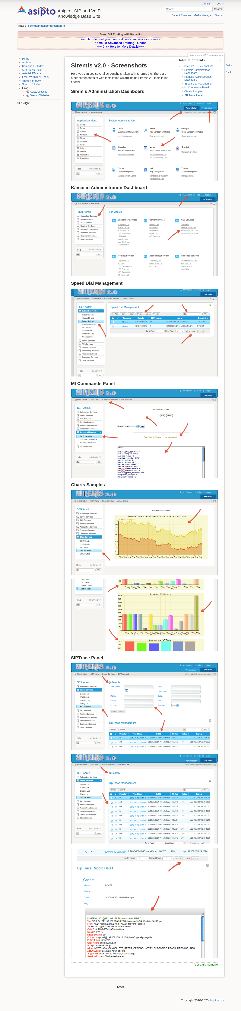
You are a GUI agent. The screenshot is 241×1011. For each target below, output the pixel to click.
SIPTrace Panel (193, 95)
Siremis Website (39, 95)
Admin (206, 3)
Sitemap (219, 15)
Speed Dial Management (198, 83)
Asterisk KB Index (32, 73)
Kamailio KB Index (33, 66)
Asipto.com (216, 1000)
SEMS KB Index (31, 80)
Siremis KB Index (32, 69)
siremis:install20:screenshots (46, 25)
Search (218, 9)
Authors (26, 62)
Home (25, 58)
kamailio (212, 964)
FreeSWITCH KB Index (35, 77)
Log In (220, 3)
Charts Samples (193, 91)
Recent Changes (181, 15)
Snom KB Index (31, 84)
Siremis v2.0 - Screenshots (197, 66)
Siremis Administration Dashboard (197, 71)
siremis (201, 964)
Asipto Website (38, 91)
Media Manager (203, 15)
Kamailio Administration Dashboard (198, 78)
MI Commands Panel (196, 87)
